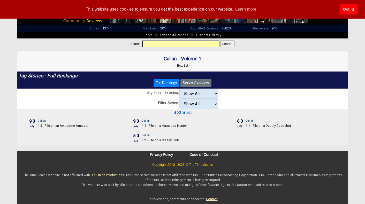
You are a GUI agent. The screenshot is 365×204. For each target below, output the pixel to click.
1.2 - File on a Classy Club (160, 140)
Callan (42, 120)
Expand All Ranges (174, 35)
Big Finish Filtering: (163, 92)
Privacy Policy (161, 155)
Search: (136, 44)
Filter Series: (168, 102)
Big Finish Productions (107, 175)
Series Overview (196, 83)
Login (148, 35)
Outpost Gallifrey (208, 35)
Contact (212, 199)
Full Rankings (166, 83)
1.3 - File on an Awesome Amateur (63, 126)
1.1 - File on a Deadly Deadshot (268, 126)
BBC (261, 175)
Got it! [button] (348, 9)
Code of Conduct (203, 155)
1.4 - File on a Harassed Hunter (164, 126)
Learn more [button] (245, 9)
